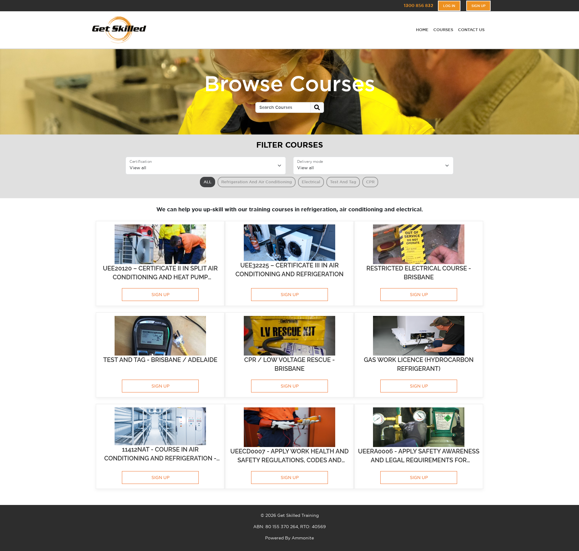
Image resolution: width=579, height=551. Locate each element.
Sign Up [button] (478, 6)
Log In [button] (449, 6)
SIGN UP (160, 294)
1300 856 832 (418, 5)
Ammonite (303, 537)
